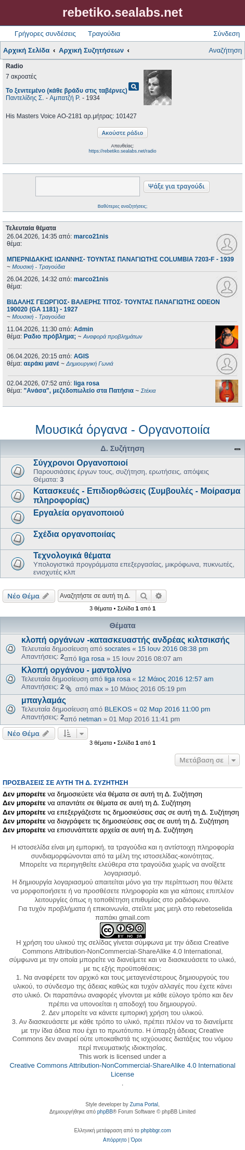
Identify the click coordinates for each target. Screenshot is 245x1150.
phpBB (105, 1112)
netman (90, 719)
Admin (83, 329)
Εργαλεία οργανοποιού (78, 512)
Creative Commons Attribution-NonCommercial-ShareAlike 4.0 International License (122, 1069)
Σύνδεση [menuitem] (226, 34)
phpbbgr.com (156, 1130)
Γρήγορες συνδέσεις (45, 34)
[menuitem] (114, 1140)
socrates (118, 649)
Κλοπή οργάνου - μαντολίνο (76, 670)
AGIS (81, 356)
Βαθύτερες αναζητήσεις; (122, 206)
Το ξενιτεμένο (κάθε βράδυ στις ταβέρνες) (66, 90)
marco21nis (91, 236)
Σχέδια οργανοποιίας (74, 534)
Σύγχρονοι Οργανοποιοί (80, 462)
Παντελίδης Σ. (25, 98)
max (96, 689)
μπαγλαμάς (43, 700)
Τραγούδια (104, 34)
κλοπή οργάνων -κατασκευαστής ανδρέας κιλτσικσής (125, 639)
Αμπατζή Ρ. (64, 98)
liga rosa (86, 383)
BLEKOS (118, 709)
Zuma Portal (144, 1104)
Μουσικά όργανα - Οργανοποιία (122, 429)
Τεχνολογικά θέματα (72, 555)
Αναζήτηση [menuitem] (225, 50)
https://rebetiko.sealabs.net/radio (122, 151)
